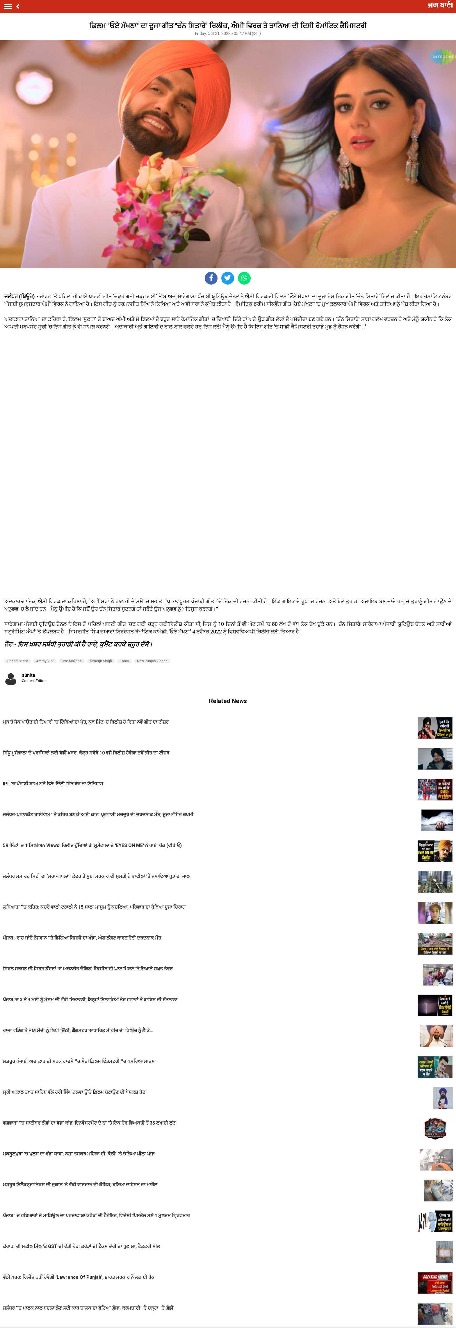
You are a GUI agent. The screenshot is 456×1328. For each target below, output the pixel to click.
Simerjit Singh (101, 661)
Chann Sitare (17, 661)
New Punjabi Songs (152, 661)
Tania (124, 661)
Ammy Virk (45, 661)
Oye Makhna (72, 661)
